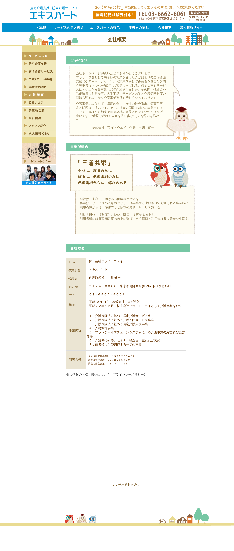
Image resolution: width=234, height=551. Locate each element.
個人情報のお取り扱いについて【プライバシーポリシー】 (106, 374)
